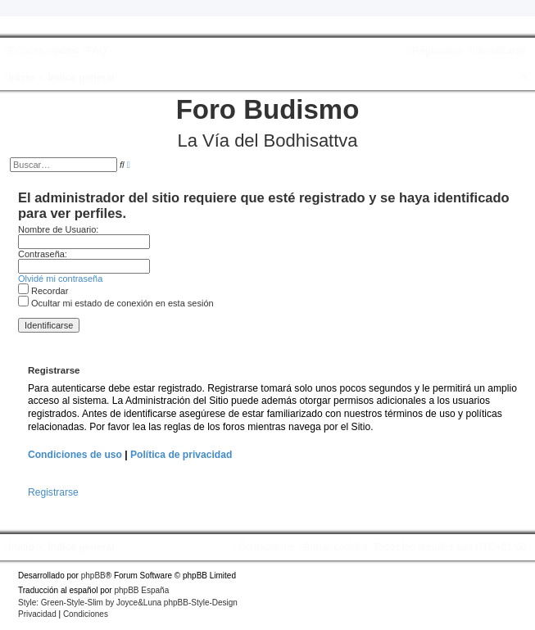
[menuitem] (95, 51)
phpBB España (141, 590)
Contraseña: (42, 254)
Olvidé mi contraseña (60, 278)
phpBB (93, 575)
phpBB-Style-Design (201, 602)
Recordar (43, 291)
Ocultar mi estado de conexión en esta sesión (116, 303)
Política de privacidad (181, 454)
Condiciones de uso (75, 454)
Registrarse (53, 492)
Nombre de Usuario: (58, 229)
